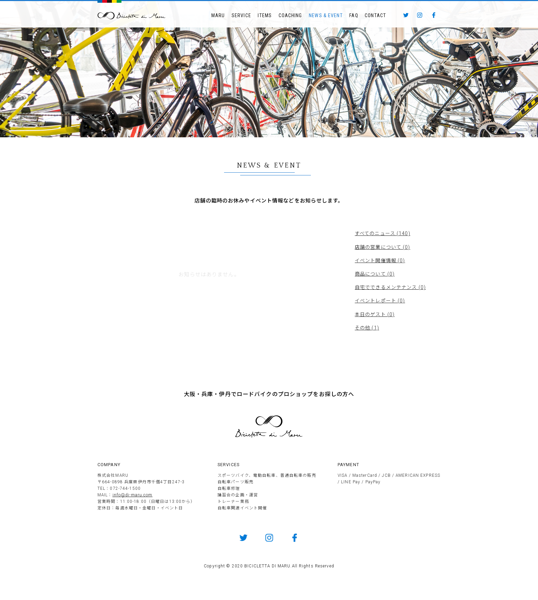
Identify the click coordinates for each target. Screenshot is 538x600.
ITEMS (265, 15)
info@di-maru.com (133, 495)
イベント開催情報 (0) (380, 260)
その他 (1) (367, 328)
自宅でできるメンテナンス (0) (390, 287)
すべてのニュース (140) (382, 233)
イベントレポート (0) (380, 300)
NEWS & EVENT (325, 15)
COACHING (290, 15)
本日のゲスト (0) (375, 314)
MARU (218, 15)
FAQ (353, 15)
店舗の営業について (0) (382, 247)
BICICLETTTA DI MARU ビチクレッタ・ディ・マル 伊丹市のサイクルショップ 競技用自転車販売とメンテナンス (131, 15)
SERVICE (241, 15)
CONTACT (375, 15)
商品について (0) (375, 274)
